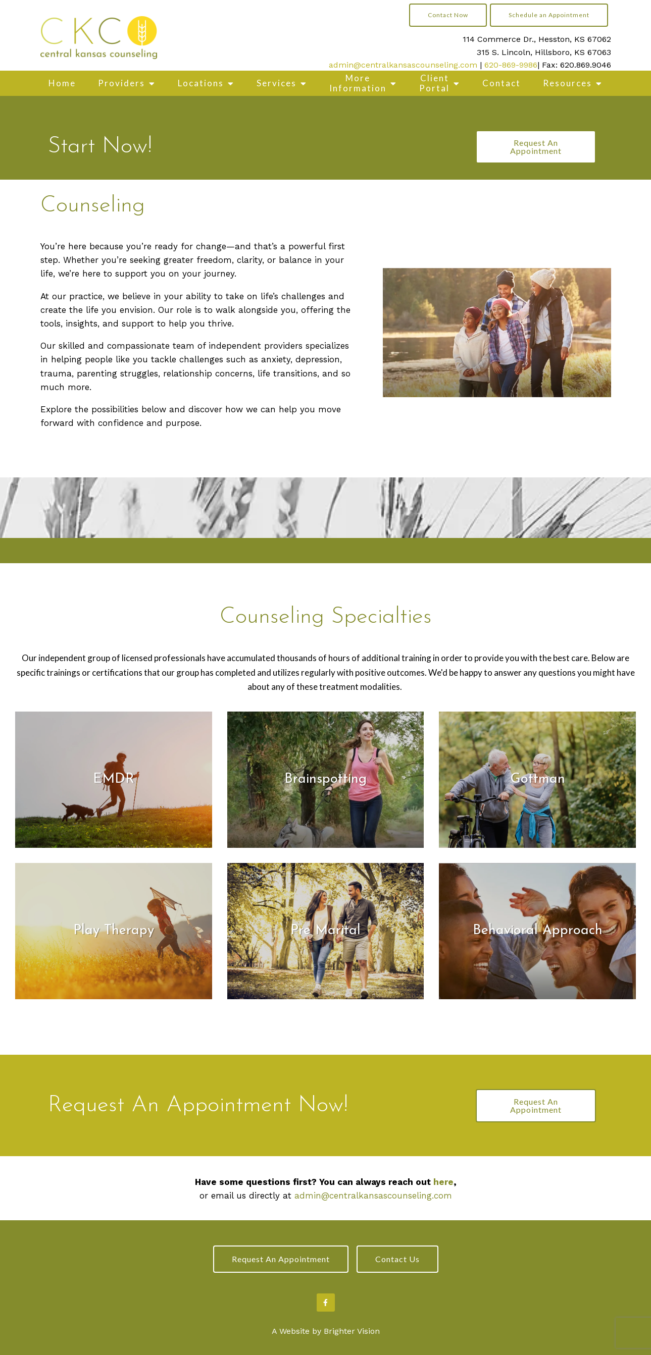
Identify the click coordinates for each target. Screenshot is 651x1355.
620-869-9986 (510, 65)
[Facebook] (326, 1302)
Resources (567, 83)
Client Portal (434, 83)
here (443, 1182)
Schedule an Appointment (549, 15)
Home (62, 83)
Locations (201, 83)
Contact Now (448, 15)
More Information (357, 83)
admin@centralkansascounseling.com (403, 65)
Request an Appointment (281, 1259)
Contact (501, 83)
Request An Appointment (536, 146)
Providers (121, 83)
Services (276, 83)
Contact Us (397, 1259)
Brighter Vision (352, 1331)
